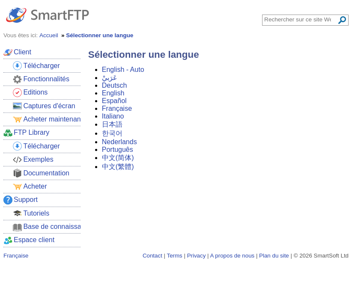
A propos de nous (232, 255)
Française (117, 108)
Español (114, 100)
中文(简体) (118, 157)
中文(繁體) (118, 166)
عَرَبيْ (109, 77)
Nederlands (119, 141)
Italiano (113, 116)
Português (117, 149)
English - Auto (123, 69)
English (113, 93)
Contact (152, 255)
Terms (174, 255)
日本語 (112, 124)
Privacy (196, 255)
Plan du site (274, 255)
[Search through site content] (300, 19)
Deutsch (114, 85)
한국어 (112, 133)
